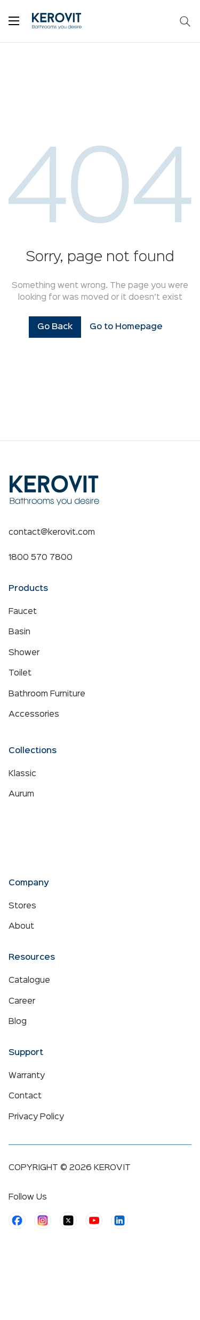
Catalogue (29, 980)
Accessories (34, 714)
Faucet (23, 612)
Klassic (22, 774)
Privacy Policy (36, 1117)
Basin (19, 632)
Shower (24, 653)
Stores (22, 906)
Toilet (20, 673)
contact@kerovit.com (52, 532)
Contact (25, 1096)
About (21, 926)
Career (22, 1001)
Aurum (21, 794)
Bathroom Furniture (47, 694)
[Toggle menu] (14, 21)
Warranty (27, 1076)
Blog (18, 1022)
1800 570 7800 (41, 558)
